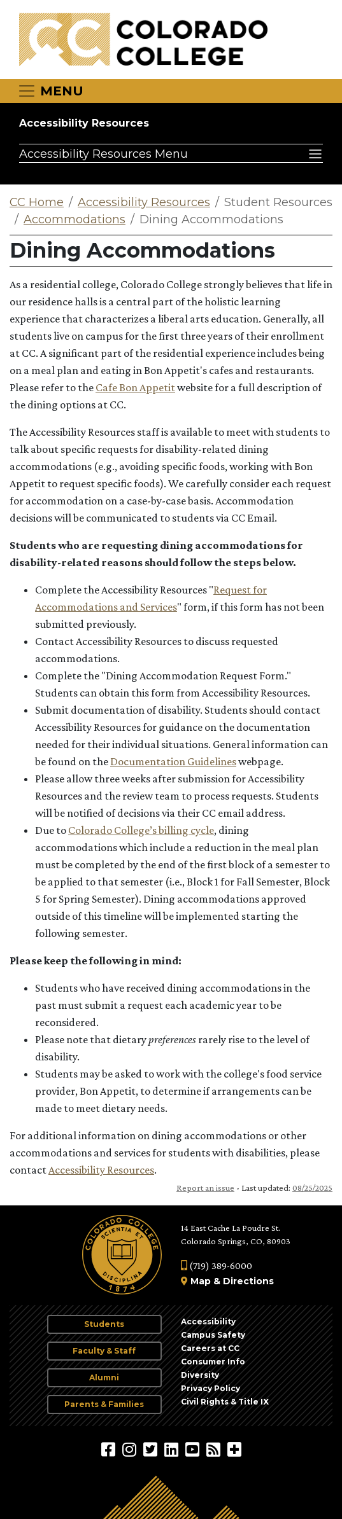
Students (104, 1324)
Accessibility (208, 1321)
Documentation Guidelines (173, 761)
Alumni (104, 1377)
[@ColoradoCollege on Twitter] (151, 1449)
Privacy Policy (210, 1388)
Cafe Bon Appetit (135, 387)
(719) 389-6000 (216, 1265)
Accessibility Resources (84, 123)
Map (200, 1281)
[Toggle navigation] (50, 91)
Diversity (200, 1375)
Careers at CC (210, 1348)
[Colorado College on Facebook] (109, 1449)
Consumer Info (213, 1361)
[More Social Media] (234, 1449)
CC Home (37, 202)
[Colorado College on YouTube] (193, 1449)
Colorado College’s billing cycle (141, 830)
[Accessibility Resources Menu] (171, 153)
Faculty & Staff (104, 1351)
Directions (248, 1281)
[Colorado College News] (214, 1449)
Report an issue (205, 1188)
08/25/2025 (312, 1188)
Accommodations (74, 219)
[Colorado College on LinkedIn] (172, 1449)
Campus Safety (213, 1335)
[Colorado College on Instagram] (130, 1449)
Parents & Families (104, 1404)
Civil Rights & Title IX (225, 1401)
